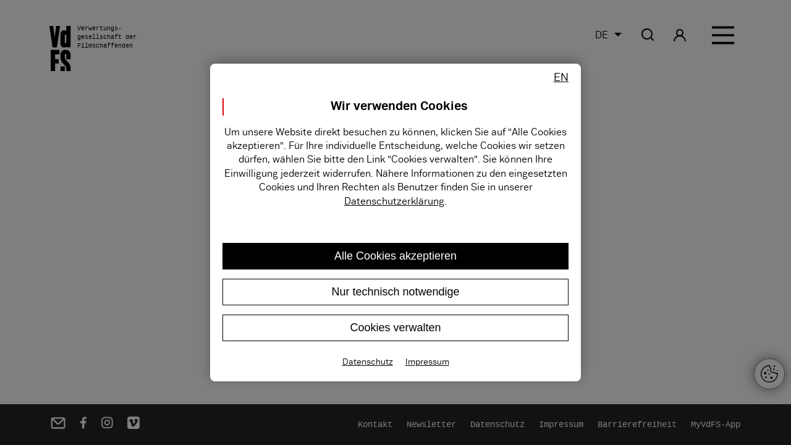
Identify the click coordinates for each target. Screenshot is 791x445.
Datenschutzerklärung (394, 201)
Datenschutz (367, 362)
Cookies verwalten (395, 327)
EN (561, 77)
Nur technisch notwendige (395, 292)
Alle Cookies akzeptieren (395, 256)
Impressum (427, 362)
